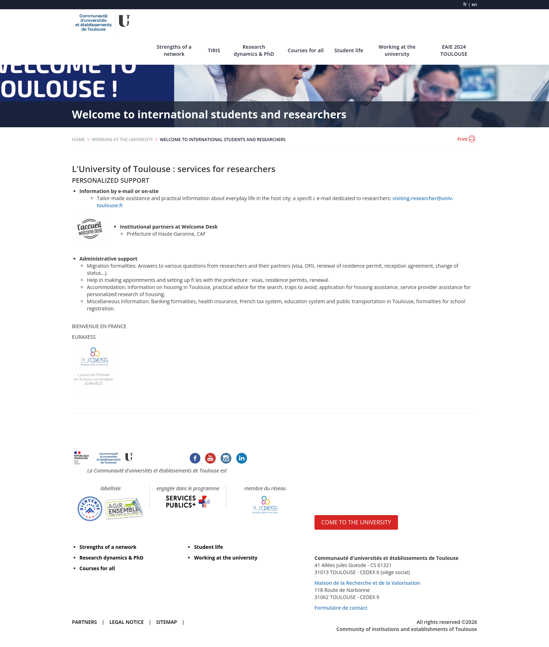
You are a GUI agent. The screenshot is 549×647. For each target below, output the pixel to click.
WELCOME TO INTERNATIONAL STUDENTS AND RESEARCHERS (223, 140)
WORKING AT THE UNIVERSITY (122, 140)
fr (465, 4)
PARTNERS (84, 622)
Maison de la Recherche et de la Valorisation (367, 582)
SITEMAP (166, 622)
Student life (349, 50)
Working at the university (396, 50)
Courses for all (306, 50)
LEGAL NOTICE (126, 622)
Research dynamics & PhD (254, 50)
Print (466, 138)
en (474, 4)
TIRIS (214, 50)
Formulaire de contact (340, 607)
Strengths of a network (174, 50)
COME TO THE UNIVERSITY (356, 522)
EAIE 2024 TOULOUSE (453, 50)
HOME (78, 140)
